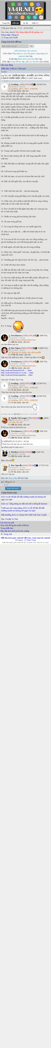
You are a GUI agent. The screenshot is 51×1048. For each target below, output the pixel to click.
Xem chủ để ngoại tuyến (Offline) (14, 525)
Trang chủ (5, 23)
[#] (31, 84)
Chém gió (22, 68)
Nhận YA (35, 23)
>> (7, 81)
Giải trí (13, 68)
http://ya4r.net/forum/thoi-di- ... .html (16, 370)
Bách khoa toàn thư (26, 59)
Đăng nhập (5, 35)
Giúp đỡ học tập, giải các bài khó (25, 62)
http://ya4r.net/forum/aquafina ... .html (16, 375)
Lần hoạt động (7, 65)
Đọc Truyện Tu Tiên (9, 519)
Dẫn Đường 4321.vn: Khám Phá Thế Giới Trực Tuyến (24, 515)
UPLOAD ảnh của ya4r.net (25, 51)
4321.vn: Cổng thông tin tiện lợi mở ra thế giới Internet (24, 504)
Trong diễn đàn (7, 528)
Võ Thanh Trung (30, 540)
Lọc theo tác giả (7, 522)
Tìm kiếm (4, 72)
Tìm (31, 46)
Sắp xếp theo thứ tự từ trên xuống (14, 531)
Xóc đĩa (25, 23)
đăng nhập (12, 478)
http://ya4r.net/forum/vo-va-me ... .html (17, 373)
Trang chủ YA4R (11, 37)
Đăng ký (15, 35)
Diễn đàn (5, 68)
